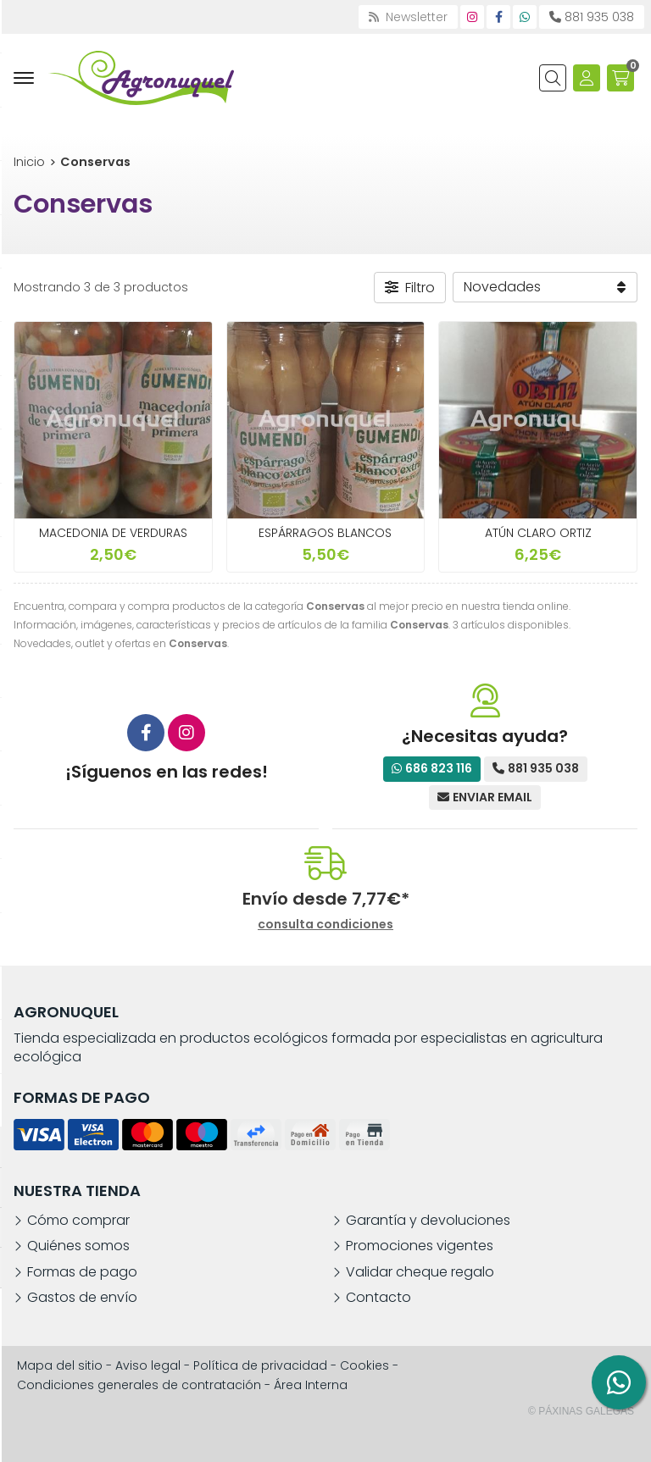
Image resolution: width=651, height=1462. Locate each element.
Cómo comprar (78, 1220)
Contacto (378, 1297)
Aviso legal (148, 1365)
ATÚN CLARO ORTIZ (538, 532)
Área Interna (311, 1384)
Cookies (364, 1365)
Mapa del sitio (60, 1365)
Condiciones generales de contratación (139, 1384)
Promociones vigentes (419, 1246)
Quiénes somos (78, 1246)
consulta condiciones (325, 924)
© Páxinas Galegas (581, 1411)
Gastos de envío (82, 1297)
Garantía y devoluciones (428, 1220)
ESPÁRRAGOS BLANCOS (325, 532)
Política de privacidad (260, 1365)
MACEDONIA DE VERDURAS (113, 532)
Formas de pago (82, 1272)
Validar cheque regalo (420, 1272)
